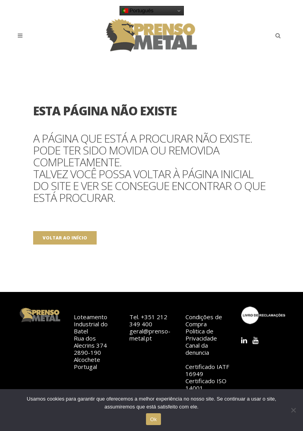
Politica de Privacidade (201, 334)
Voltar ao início (65, 238)
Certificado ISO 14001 (205, 384)
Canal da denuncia (197, 348)
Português (137, 11)
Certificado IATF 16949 (207, 370)
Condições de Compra (203, 320)
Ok (153, 419)
